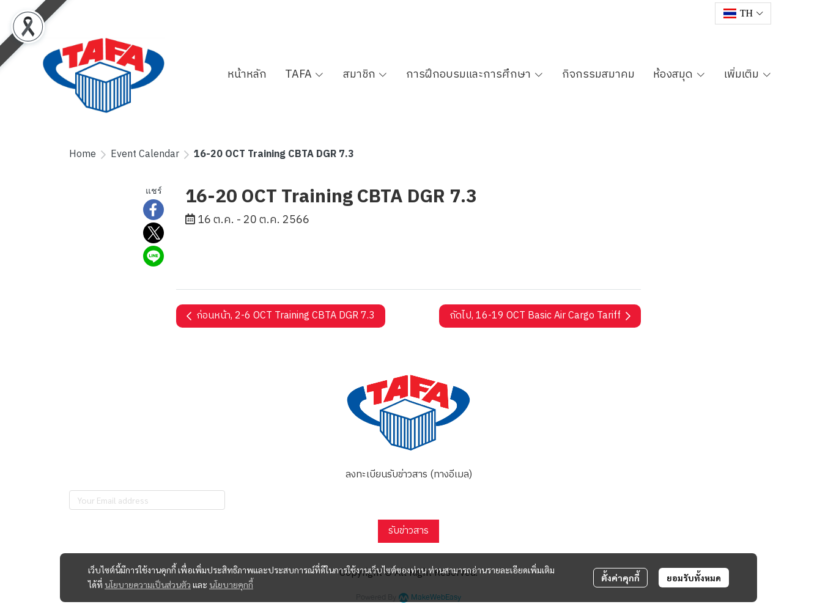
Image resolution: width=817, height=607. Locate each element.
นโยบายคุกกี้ (231, 584)
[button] (743, 13)
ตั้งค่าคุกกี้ (620, 577)
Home (82, 154)
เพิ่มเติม (748, 74)
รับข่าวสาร (408, 531)
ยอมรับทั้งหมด (694, 577)
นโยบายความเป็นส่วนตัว (148, 584)
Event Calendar (145, 154)
